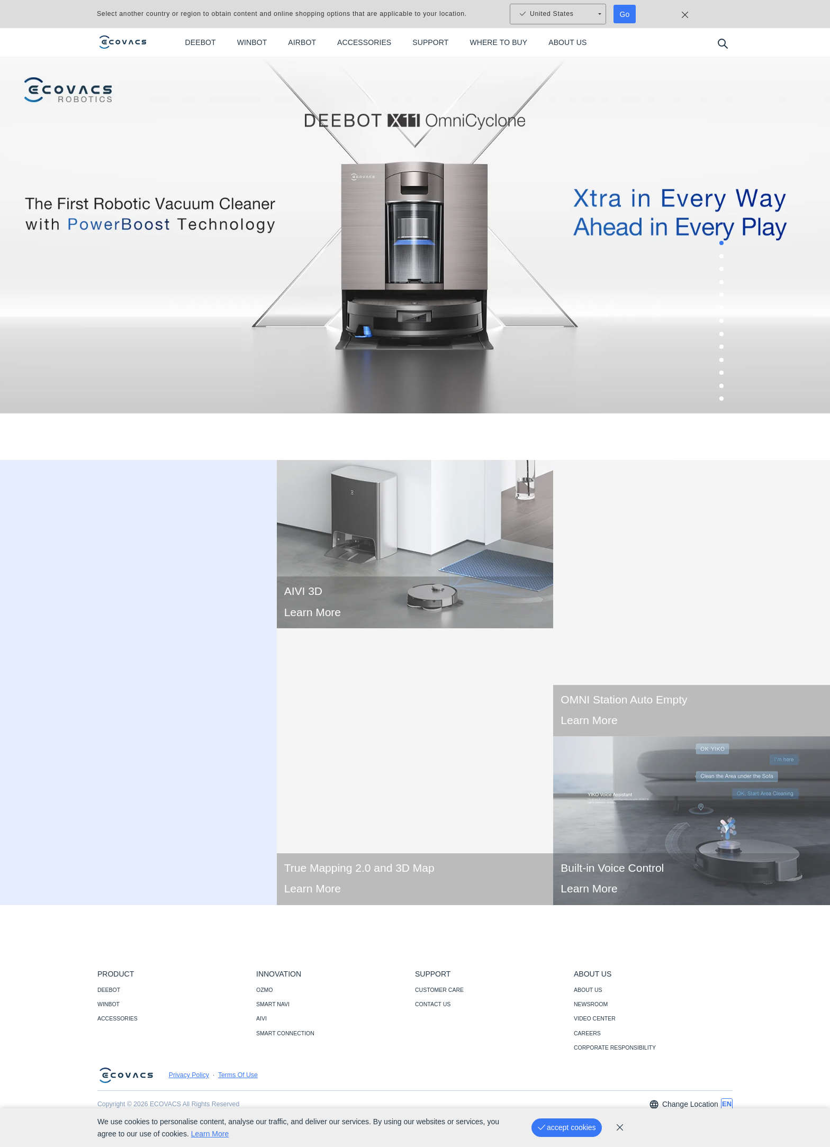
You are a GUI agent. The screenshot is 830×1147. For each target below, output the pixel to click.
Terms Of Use (238, 1075)
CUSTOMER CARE (439, 990)
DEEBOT (108, 990)
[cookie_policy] (620, 1127)
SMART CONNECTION (285, 1033)
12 (724, 389)
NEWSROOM (591, 1004)
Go (625, 14)
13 (724, 401)
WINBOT (108, 1004)
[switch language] (727, 1104)
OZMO (264, 990)
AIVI (261, 1018)
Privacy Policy (189, 1075)
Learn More (312, 630)
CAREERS (587, 1033)
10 (724, 363)
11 (724, 376)
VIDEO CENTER (595, 1018)
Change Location (683, 1104)
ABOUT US (588, 990)
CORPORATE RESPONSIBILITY (615, 1047)
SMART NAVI (273, 1004)
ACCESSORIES (117, 1018)
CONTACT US (432, 1004)
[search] (722, 43)
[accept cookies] (566, 1127)
